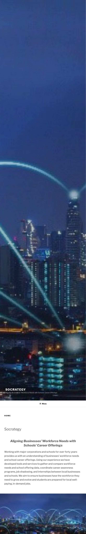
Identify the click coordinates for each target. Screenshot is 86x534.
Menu (43, 404)
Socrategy (15, 389)
